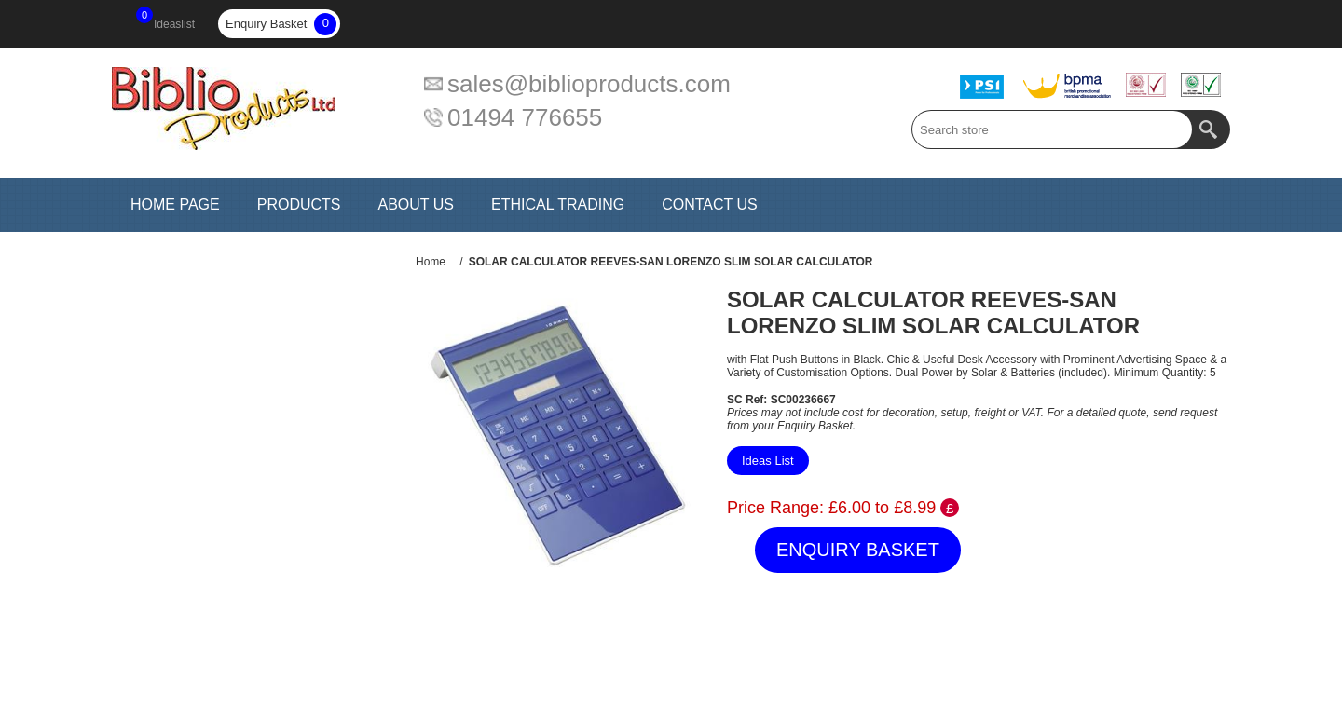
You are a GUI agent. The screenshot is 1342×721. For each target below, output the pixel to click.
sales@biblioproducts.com (589, 84)
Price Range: (775, 507)
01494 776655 (524, 117)
